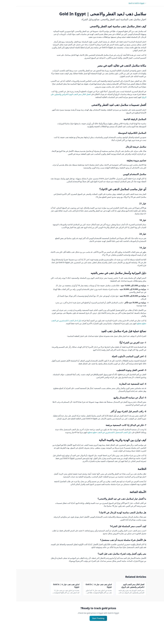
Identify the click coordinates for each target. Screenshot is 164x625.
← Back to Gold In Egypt (121, 3)
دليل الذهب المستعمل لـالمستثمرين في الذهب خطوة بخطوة (93, 432)
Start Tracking (82, 618)
